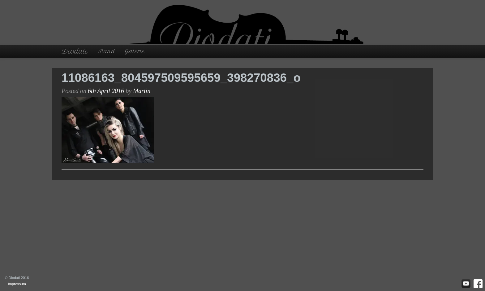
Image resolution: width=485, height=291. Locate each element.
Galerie (135, 51)
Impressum (17, 284)
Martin (141, 90)
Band (106, 51)
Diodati (75, 51)
